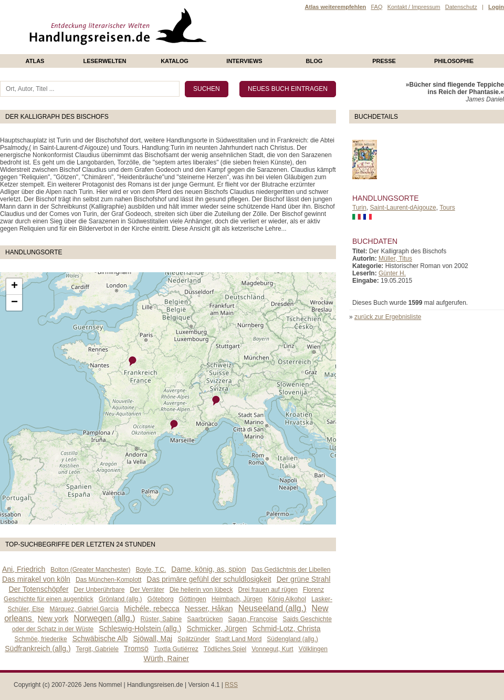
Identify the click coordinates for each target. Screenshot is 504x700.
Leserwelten (104, 61)
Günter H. (392, 273)
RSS (231, 684)
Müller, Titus (395, 258)
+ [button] (14, 286)
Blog (314, 61)
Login (496, 7)
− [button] (14, 303)
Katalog (174, 61)
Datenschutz (461, 7)
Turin (359, 207)
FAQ (376, 7)
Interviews (244, 61)
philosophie (454, 61)
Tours (447, 207)
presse (384, 61)
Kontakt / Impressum (413, 7)
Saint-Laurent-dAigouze (403, 207)
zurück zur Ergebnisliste (387, 317)
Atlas (35, 61)
